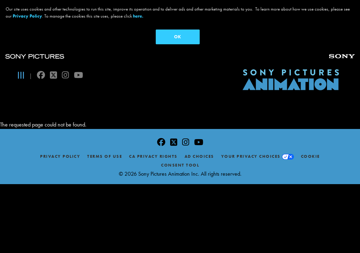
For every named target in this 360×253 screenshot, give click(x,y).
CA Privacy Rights (153, 106)
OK (177, 37)
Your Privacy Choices (251, 106)
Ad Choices (199, 106)
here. (138, 16)
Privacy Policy (60, 106)
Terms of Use (104, 106)
